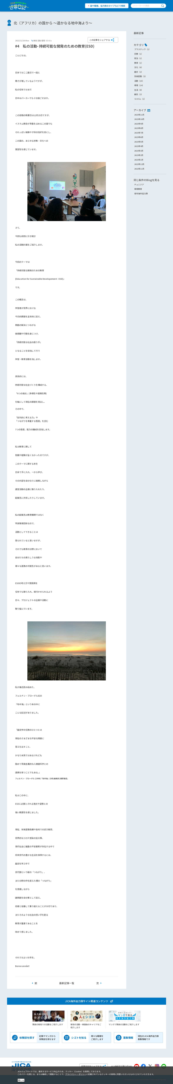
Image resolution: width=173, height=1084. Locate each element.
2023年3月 (138, 150)
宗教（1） (138, 53)
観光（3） (138, 94)
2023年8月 (138, 128)
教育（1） (138, 62)
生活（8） (138, 89)
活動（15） (139, 80)
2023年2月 (138, 155)
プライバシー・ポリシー (75, 1074)
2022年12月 (139, 164)
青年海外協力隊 (141, 193)
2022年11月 (139, 168)
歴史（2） (138, 71)
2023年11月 (139, 114)
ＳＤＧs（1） (140, 98)
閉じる (21, 1080)
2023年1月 (138, 159)
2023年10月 (139, 119)
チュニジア (139, 184)
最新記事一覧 (66, 983)
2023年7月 (138, 132)
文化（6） (138, 67)
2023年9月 (138, 123)
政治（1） (138, 58)
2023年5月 (138, 141)
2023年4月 (138, 146)
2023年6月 (138, 137)
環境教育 (138, 189)
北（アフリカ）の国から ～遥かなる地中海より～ (53, 22)
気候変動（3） (140, 76)
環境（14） (139, 85)
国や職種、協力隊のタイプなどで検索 (107, 5)
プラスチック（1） (142, 49)
